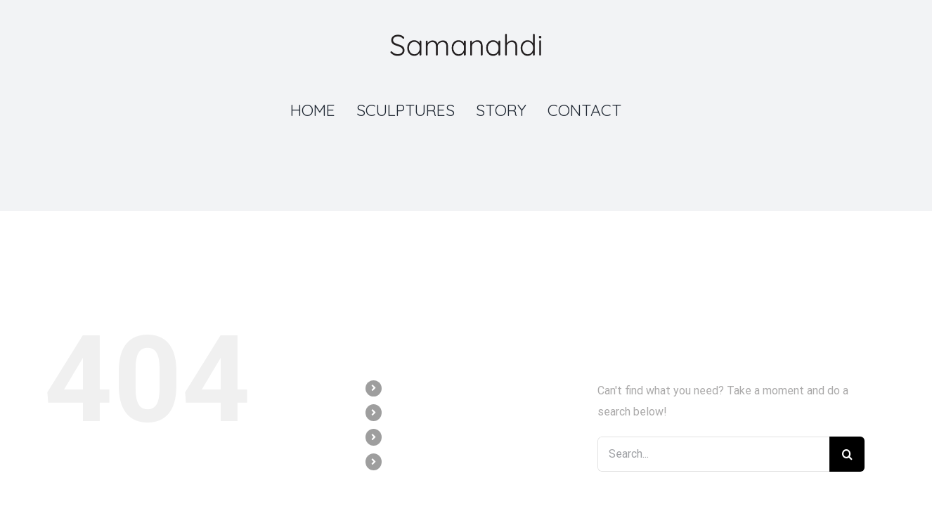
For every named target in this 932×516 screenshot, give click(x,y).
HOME (402, 388)
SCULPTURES (420, 412)
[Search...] (713, 454)
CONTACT (411, 461)
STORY (405, 436)
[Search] (847, 454)
